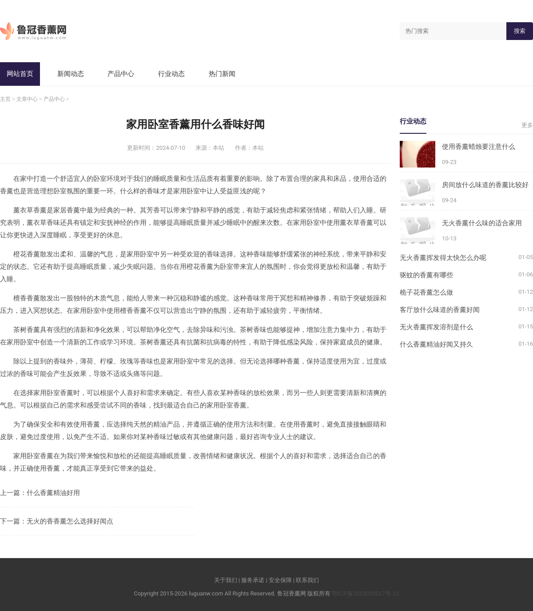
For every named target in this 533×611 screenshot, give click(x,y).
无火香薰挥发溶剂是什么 (436, 327)
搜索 (519, 31)
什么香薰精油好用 (53, 492)
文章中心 (27, 99)
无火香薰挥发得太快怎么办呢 (443, 257)
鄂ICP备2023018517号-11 (365, 593)
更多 (527, 125)
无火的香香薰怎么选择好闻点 (70, 521)
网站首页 (20, 73)
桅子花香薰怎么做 (426, 292)
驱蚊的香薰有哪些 (426, 275)
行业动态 (171, 73)
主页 (5, 99)
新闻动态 (70, 73)
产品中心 (120, 73)
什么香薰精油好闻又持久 (436, 344)
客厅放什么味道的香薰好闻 (440, 309)
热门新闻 (222, 73)
